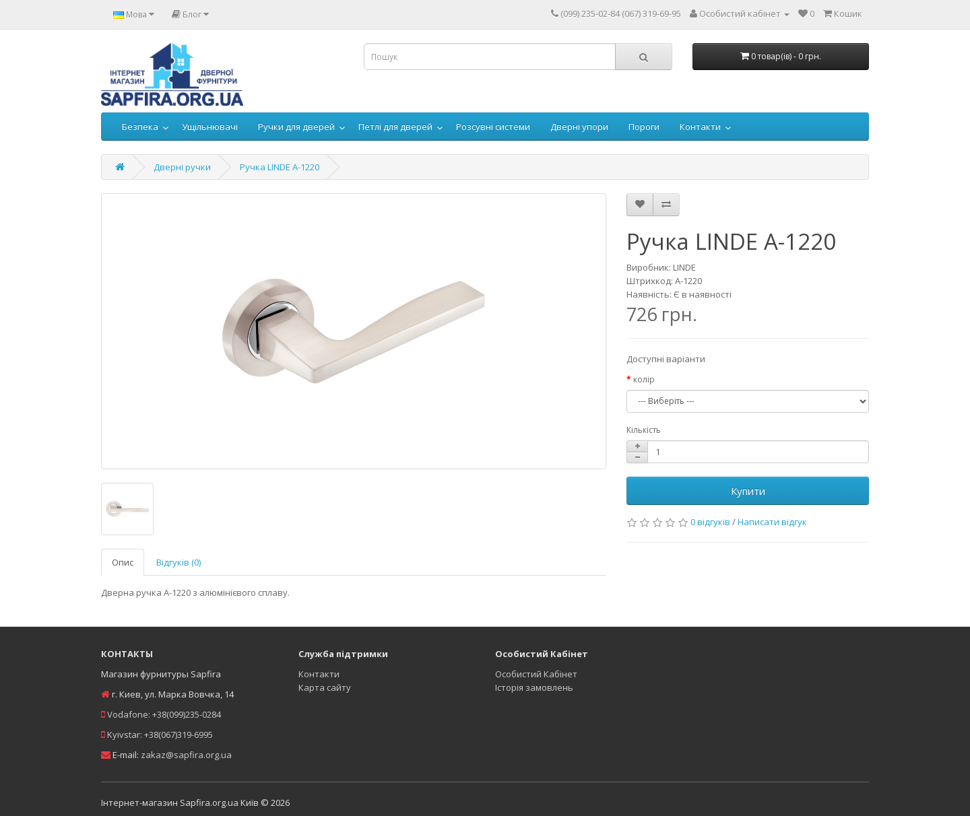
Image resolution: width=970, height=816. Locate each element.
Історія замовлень (534, 687)
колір (644, 379)
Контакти (700, 127)
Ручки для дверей (296, 127)
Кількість (643, 430)
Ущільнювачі (210, 127)
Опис (122, 562)
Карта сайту (324, 687)
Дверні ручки (182, 167)
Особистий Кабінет (536, 674)
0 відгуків (710, 522)
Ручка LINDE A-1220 (279, 167)
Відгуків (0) (178, 562)
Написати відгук (772, 522)
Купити (748, 491)
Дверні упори (579, 127)
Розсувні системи (493, 127)
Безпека (140, 127)
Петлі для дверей (395, 127)
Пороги (643, 127)
